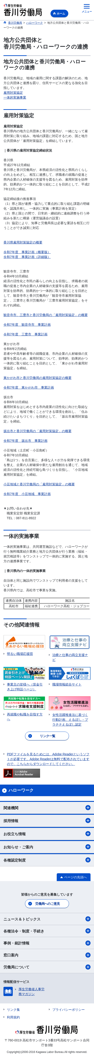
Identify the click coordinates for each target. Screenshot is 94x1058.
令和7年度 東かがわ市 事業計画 (28, 387)
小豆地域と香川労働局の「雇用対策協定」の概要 (39, 484)
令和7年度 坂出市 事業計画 (25, 441)
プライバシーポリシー (68, 1009)
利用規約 (13, 1017)
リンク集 (13, 1009)
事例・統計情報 (47, 943)
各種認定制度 (47, 859)
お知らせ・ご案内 (47, 846)
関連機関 (47, 807)
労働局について (47, 967)
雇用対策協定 (13, 92)
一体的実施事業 (14, 97)
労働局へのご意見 (47, 904)
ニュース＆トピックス (47, 918)
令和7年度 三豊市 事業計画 (25, 334)
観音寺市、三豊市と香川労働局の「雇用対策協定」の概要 (45, 315)
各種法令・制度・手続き (47, 930)
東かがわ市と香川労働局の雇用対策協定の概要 (37, 378)
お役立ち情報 (47, 833)
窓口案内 (47, 955)
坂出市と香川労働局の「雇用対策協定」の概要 (37, 431)
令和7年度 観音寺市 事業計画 (27, 324)
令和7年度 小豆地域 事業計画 (27, 494)
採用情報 (47, 820)
